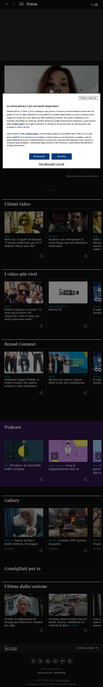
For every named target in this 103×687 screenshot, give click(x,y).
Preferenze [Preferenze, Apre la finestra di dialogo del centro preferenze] (39, 156)
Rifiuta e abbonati (88, 98)
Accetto (61, 156)
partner (16, 137)
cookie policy (18, 124)
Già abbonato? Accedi (51, 164)
